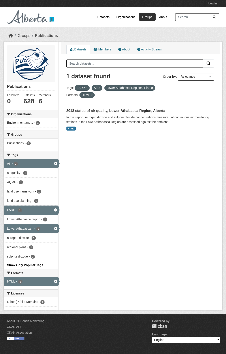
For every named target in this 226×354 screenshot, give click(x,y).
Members (102, 49)
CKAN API (14, 327)
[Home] (11, 35)
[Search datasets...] (197, 17)
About (163, 17)
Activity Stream (149, 49)
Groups (147, 17)
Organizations (125, 17)
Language (159, 334)
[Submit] (214, 17)
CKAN (159, 326)
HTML (71, 128)
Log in (212, 3)
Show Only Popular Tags (25, 265)
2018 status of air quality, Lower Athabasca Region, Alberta (115, 111)
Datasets (103, 17)
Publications (46, 35)
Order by (169, 76)
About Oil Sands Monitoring (25, 321)
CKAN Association (19, 332)
